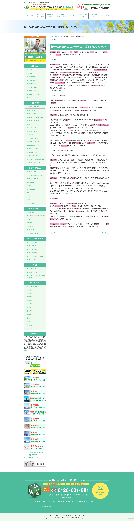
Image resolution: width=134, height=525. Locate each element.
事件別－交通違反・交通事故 (35, 256)
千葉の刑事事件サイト (31, 455)
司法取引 (29, 186)
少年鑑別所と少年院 (33, 233)
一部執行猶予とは (32, 203)
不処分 (29, 219)
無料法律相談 (31, 76)
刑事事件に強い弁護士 (40, 16)
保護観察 (29, 223)
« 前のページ (54, 233)
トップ (51, 37)
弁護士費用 (72, 16)
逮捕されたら (31, 110)
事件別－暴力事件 (32, 242)
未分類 (29, 314)
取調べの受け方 (31, 113)
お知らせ (29, 290)
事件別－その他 (31, 260)
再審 (28, 200)
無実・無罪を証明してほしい (35, 145)
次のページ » (106, 233)
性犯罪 (29, 307)
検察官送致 (30, 230)
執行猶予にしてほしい (33, 142)
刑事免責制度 (31, 189)
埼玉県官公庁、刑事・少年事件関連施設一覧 (36, 276)
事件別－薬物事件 (32, 253)
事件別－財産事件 (32, 249)
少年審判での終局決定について (36, 216)
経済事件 (29, 318)
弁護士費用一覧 (31, 84)
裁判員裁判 (30, 182)
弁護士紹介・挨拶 (32, 87)
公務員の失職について (33, 163)
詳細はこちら (27, 350)
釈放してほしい (31, 124)
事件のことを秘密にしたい (34, 149)
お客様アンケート (32, 286)
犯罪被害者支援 (31, 268)
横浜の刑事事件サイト (31, 457)
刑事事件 (57, 37)
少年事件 (29, 304)
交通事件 (29, 293)
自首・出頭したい (32, 152)
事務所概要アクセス (93, 16)
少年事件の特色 (31, 212)
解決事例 (29, 325)
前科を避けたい (31, 135)
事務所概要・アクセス (33, 94)
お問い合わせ (104, 16)
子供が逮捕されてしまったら (35, 156)
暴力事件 (29, 311)
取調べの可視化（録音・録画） (35, 117)
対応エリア (30, 98)
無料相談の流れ (51, 16)
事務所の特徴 (31, 73)
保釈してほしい (31, 128)
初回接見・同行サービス (33, 80)
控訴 (28, 193)
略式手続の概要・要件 (33, 179)
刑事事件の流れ (83, 16)
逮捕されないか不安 (33, 106)
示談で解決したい (32, 131)
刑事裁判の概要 (31, 172)
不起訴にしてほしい (32, 138)
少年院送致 (30, 226)
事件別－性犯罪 (31, 246)
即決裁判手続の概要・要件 (34, 175)
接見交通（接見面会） (33, 121)
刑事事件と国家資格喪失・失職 (36, 159)
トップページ (29, 16)
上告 (28, 196)
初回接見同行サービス (61, 16)
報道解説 (29, 300)
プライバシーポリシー (96, 504)
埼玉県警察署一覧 (32, 272)
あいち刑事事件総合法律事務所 (34, 452)
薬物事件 (29, 321)
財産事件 (29, 328)
